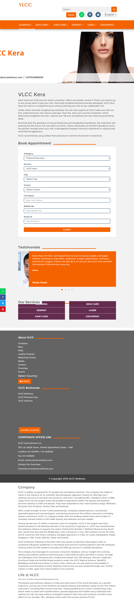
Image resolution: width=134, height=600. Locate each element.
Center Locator (29, 430)
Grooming (107, 24)
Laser (91, 24)
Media (21, 361)
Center (27, 185)
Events (21, 371)
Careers (22, 364)
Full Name (29, 195)
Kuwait (24, 381)
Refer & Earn (27, 29)
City (26, 174)
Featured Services (85, 82)
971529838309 (34, 77)
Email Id (28, 216)
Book (71, 15)
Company (23, 343)
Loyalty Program (26, 354)
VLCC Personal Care (28, 397)
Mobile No (29, 206)
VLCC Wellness (25, 393)
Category (28, 153)
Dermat (77, 24)
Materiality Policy (27, 357)
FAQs (20, 350)
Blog (20, 347)
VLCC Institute (25, 400)
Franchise (23, 368)
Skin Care (43, 24)
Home (69, 82)
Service (27, 164)
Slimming (25, 24)
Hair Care (61, 24)
